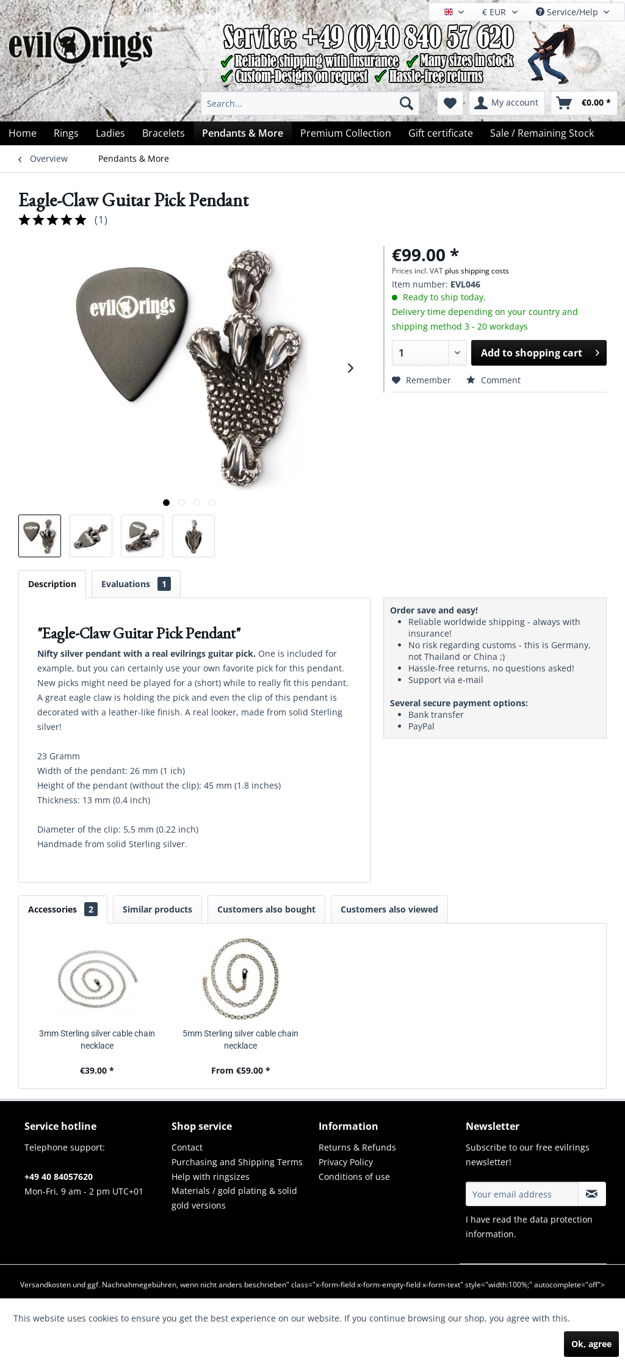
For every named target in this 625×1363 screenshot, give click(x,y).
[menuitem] (310, 103)
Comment (493, 380)
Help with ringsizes (211, 1176)
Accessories (63, 909)
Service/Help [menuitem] (568, 12)
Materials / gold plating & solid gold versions (234, 1198)
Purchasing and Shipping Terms (237, 1162)
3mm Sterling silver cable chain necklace (97, 1039)
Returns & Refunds (357, 1147)
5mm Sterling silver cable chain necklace (240, 1039)
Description (52, 584)
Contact (187, 1147)
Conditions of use (354, 1176)
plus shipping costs (477, 271)
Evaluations (136, 584)
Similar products (157, 909)
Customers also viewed (389, 909)
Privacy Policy (346, 1162)
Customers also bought (266, 909)
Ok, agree (591, 1344)
